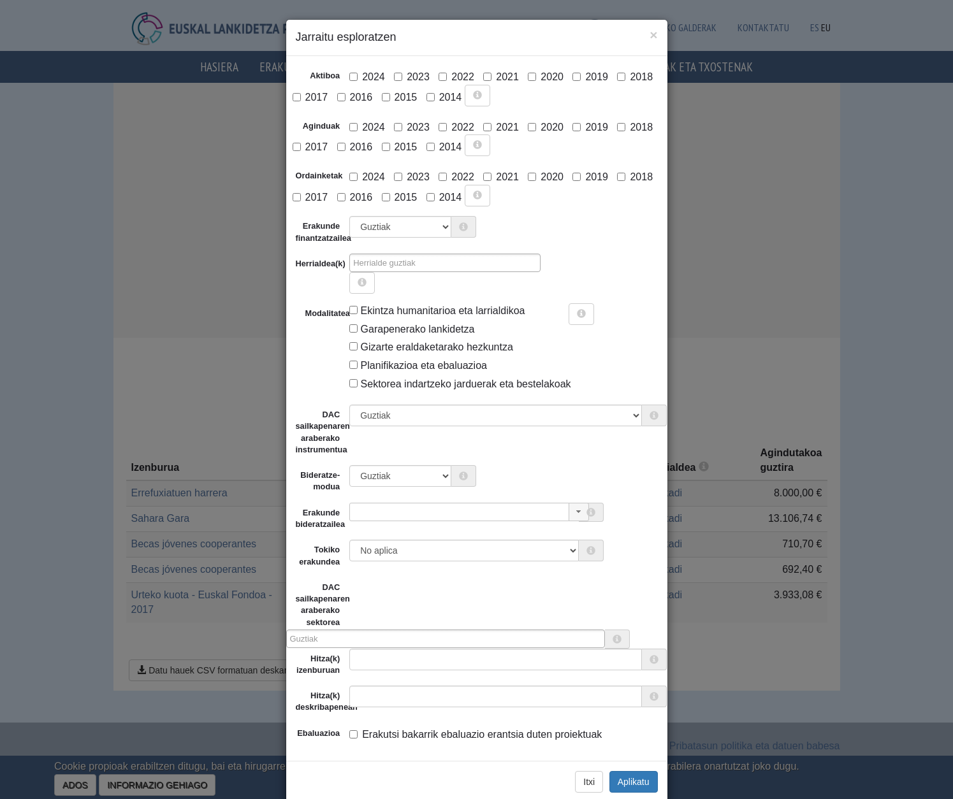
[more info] (477, 95)
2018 (635, 76)
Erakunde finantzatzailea (323, 231)
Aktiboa (325, 75)
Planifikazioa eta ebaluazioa (418, 365)
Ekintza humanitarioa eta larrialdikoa (437, 310)
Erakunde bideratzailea (321, 518)
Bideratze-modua (320, 480)
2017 (310, 97)
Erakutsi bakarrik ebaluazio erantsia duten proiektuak (475, 734)
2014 (444, 97)
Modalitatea (310, 313)
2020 (546, 76)
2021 (501, 76)
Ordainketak (319, 175)
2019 (590, 76)
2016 (355, 97)
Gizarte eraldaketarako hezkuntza (431, 347)
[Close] (653, 34)
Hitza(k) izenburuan (318, 664)
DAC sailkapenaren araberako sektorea (318, 604)
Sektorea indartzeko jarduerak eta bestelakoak (460, 383)
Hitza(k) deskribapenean (323, 701)
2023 (412, 76)
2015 (400, 97)
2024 (367, 76)
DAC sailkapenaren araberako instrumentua (323, 432)
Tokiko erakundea (319, 555)
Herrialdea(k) (321, 263)
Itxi (589, 782)
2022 (456, 76)
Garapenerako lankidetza (411, 329)
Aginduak (321, 126)
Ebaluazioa (318, 733)
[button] (579, 512)
